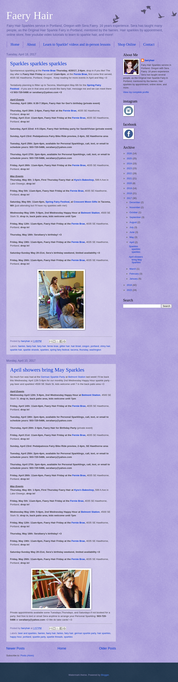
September (135, 217)
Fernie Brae (49, 70)
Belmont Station (90, 212)
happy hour (16, 636)
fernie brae (52, 346)
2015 (130, 290)
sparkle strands (31, 349)
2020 (130, 183)
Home (15, 44)
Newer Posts (15, 648)
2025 (130, 158)
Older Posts (107, 648)
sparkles (44, 349)
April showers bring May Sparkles (47, 370)
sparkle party (39, 636)
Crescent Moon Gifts (85, 201)
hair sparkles (103, 633)
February (134, 273)
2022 (130, 173)
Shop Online (127, 44)
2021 (130, 178)
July (131, 227)
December (135, 202)
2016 (130, 285)
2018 (130, 193)
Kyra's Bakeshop (84, 179)
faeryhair (149, 60)
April (132, 242)
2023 (130, 168)
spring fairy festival (59, 349)
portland (95, 346)
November (135, 207)
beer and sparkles (27, 633)
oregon (85, 346)
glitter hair (65, 346)
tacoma (74, 349)
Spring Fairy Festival (57, 201)
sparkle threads (55, 636)
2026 (130, 153)
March (132, 268)
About (31, 44)
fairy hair (41, 346)
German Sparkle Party (53, 377)
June (132, 232)
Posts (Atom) (27, 655)
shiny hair (105, 346)
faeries (21, 346)
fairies (60, 633)
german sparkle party (85, 633)
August (133, 222)
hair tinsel (76, 346)
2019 (130, 188)
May (131, 237)
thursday (83, 349)
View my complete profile (136, 92)
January (133, 278)
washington (95, 349)
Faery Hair (29, 15)
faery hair (31, 346)
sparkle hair (16, 349)
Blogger (105, 675)
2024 (130, 163)
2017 (130, 198)
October (133, 212)
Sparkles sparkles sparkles (38, 63)
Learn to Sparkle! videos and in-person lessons (76, 44)
